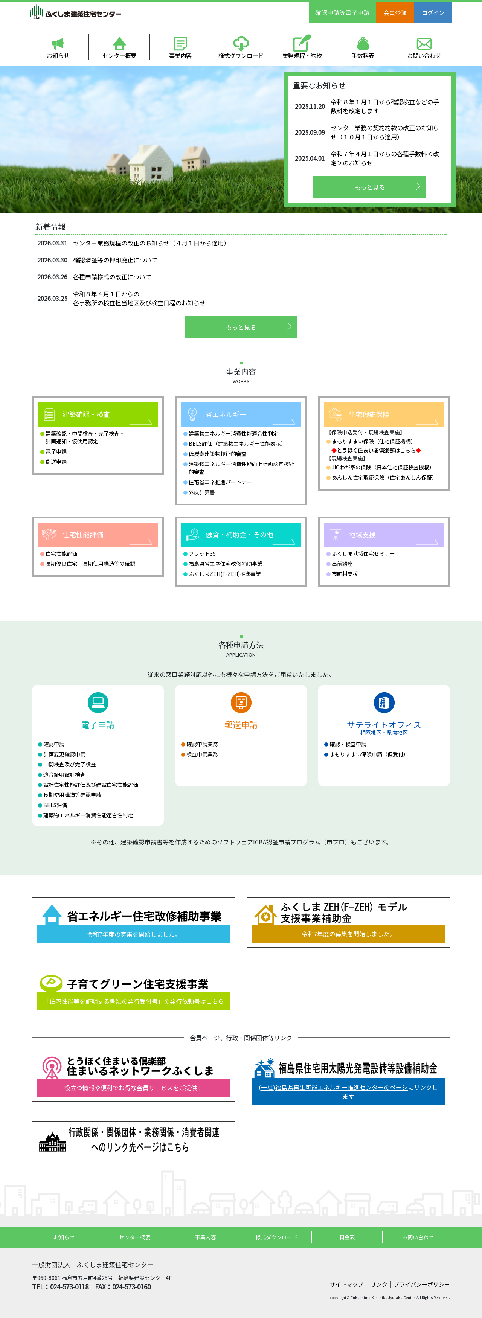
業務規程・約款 (302, 55)
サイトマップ (347, 1285)
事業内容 (180, 55)
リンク (379, 1285)
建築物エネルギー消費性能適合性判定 (233, 433)
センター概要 (119, 55)
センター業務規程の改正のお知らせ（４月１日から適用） (151, 243)
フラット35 (202, 554)
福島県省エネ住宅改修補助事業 (225, 564)
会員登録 (396, 12)
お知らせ (58, 55)
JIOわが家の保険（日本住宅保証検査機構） (383, 467)
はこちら (376, 450)
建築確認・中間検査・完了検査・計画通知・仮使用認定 (85, 437)
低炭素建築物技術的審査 (218, 454)
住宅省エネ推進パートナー (220, 482)
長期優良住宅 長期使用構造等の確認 (90, 564)
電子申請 (56, 452)
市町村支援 (345, 574)
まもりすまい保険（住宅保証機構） (374, 441)
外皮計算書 (202, 492)
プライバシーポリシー (422, 1285)
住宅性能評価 (61, 554)
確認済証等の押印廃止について (115, 260)
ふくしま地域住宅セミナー (363, 554)
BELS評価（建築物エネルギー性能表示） (237, 444)
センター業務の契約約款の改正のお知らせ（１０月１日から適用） (385, 132)
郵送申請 (56, 462)
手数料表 (363, 55)
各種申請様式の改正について (112, 277)
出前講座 (342, 564)
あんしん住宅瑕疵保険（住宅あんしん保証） (384, 477)
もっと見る (370, 187)
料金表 (347, 1237)
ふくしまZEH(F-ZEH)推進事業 (225, 574)
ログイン (436, 12)
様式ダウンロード (241, 55)
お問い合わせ (424, 55)
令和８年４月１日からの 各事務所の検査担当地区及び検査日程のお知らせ (139, 299)
